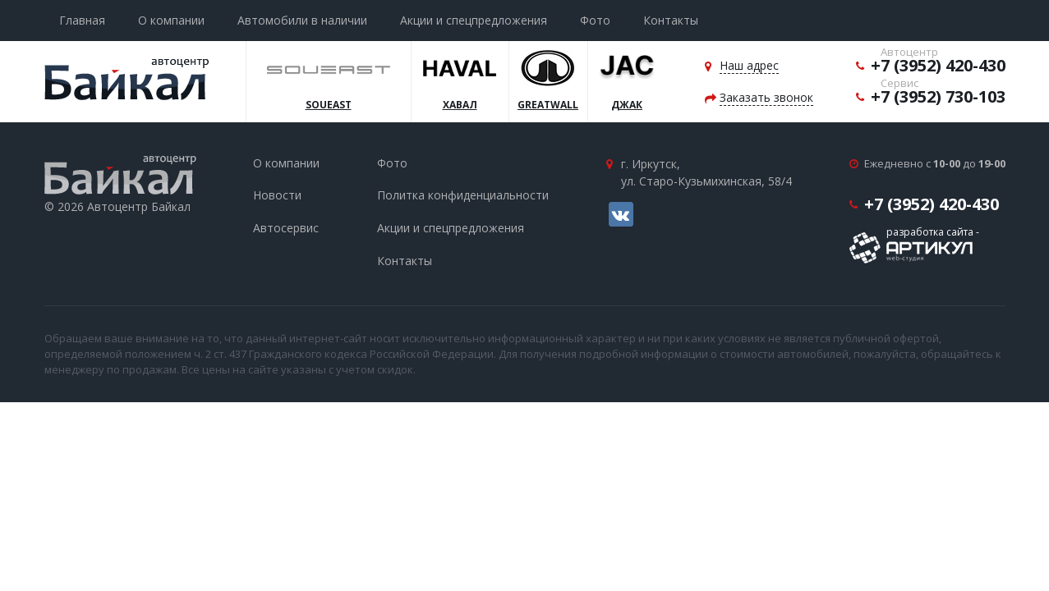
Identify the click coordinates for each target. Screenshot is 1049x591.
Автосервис (286, 228)
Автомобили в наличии (302, 20)
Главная (82, 20)
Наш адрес (749, 65)
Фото (595, 20)
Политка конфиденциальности (463, 195)
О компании (171, 20)
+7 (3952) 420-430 (938, 65)
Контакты (670, 20)
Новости (277, 195)
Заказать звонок (766, 97)
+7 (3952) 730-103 (938, 96)
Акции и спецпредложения (473, 20)
